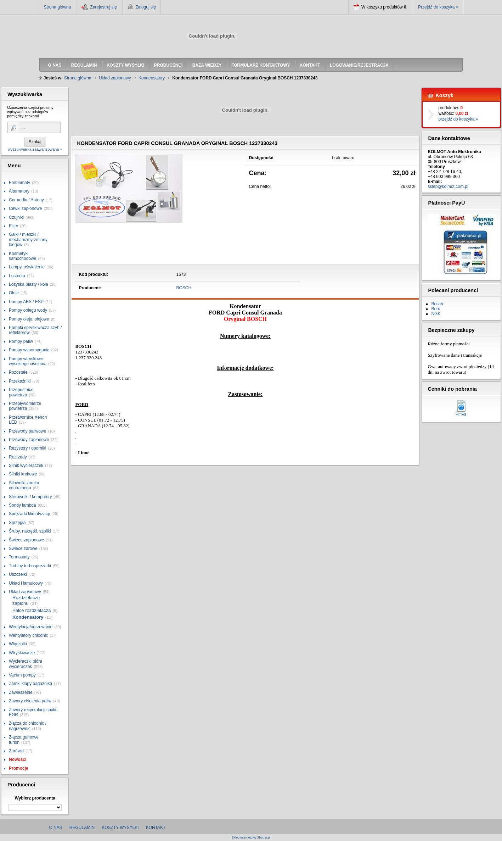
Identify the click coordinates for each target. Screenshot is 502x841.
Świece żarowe (23, 548)
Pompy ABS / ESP (26, 301)
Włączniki (18, 643)
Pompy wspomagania (29, 349)
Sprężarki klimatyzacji (29, 513)
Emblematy (19, 182)
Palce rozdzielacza (31, 610)
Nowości (17, 759)
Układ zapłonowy (25, 591)
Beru (435, 308)
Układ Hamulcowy (26, 583)
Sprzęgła (17, 522)
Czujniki (16, 217)
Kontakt (156, 827)
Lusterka (17, 275)
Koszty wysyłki (120, 827)
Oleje (14, 292)
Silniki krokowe (23, 474)
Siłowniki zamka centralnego (24, 485)
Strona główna (57, 7)
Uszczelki (18, 574)
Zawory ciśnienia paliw (30, 700)
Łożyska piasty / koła (28, 284)
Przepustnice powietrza (21, 392)
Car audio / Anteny (26, 199)
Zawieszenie (21, 692)
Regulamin (82, 827)
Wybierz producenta (35, 798)
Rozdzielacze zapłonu (26, 600)
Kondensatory (27, 617)
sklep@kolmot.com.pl (448, 186)
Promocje (18, 768)
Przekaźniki (19, 381)
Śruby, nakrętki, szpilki (30, 531)
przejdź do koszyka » (458, 119)
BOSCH (184, 287)
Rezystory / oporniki (27, 448)
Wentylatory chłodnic (28, 635)
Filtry (13, 225)
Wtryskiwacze (22, 652)
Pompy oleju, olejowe (29, 319)
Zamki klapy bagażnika (30, 683)
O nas (55, 827)
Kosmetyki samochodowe (22, 256)
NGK (435, 313)
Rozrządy (18, 457)
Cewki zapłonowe (25, 208)
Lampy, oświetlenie (27, 266)
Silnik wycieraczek (26, 465)
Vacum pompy (22, 675)
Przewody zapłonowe (29, 439)
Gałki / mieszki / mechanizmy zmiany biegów (28, 239)
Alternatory (19, 191)
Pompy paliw (21, 341)
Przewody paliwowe (27, 431)
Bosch (437, 303)
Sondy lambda (22, 505)
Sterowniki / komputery (30, 496)
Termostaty (19, 557)
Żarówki (16, 750)
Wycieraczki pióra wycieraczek (25, 664)
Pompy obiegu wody (28, 310)
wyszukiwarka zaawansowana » (35, 149)
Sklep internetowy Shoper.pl (251, 837)
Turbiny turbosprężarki (30, 565)
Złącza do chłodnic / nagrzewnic (27, 726)
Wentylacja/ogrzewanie (30, 626)
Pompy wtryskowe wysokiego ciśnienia (27, 361)
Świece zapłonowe (26, 540)
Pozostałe (18, 372)
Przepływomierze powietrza (25, 406)
